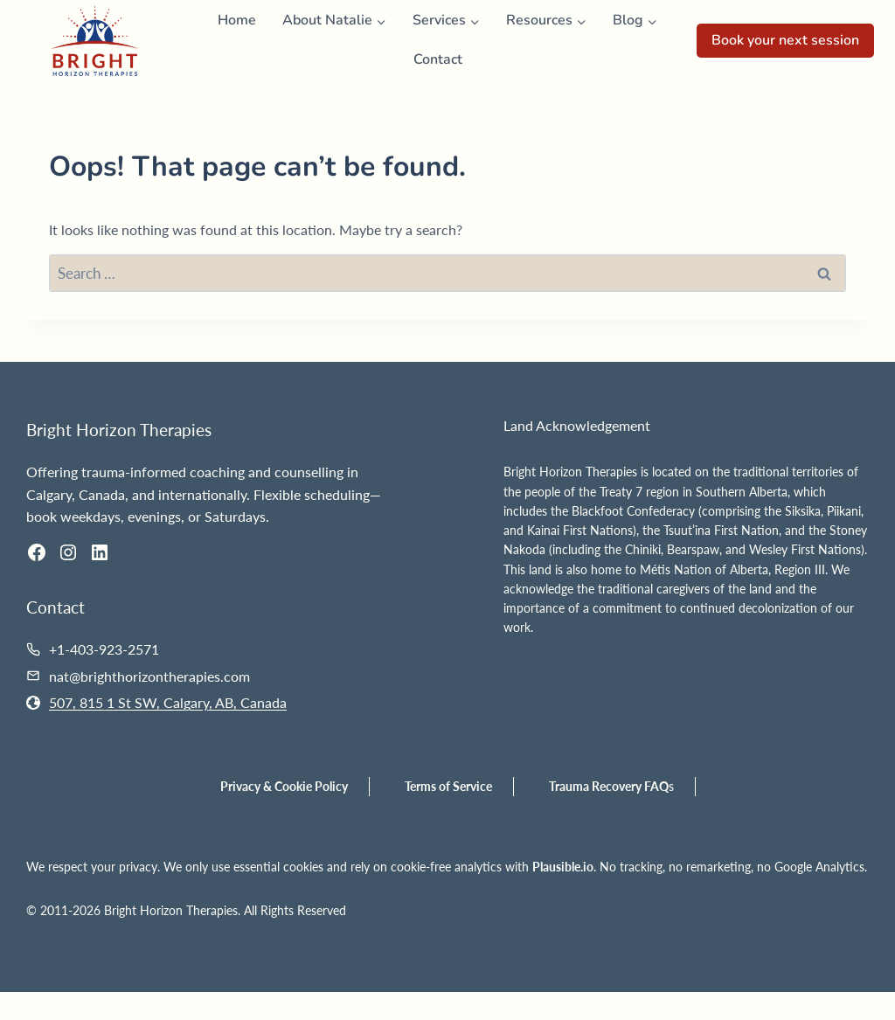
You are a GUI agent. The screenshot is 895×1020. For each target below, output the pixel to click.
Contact (437, 59)
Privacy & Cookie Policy (284, 786)
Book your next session (785, 40)
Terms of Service (448, 786)
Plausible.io (562, 866)
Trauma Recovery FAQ (609, 786)
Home (237, 20)
